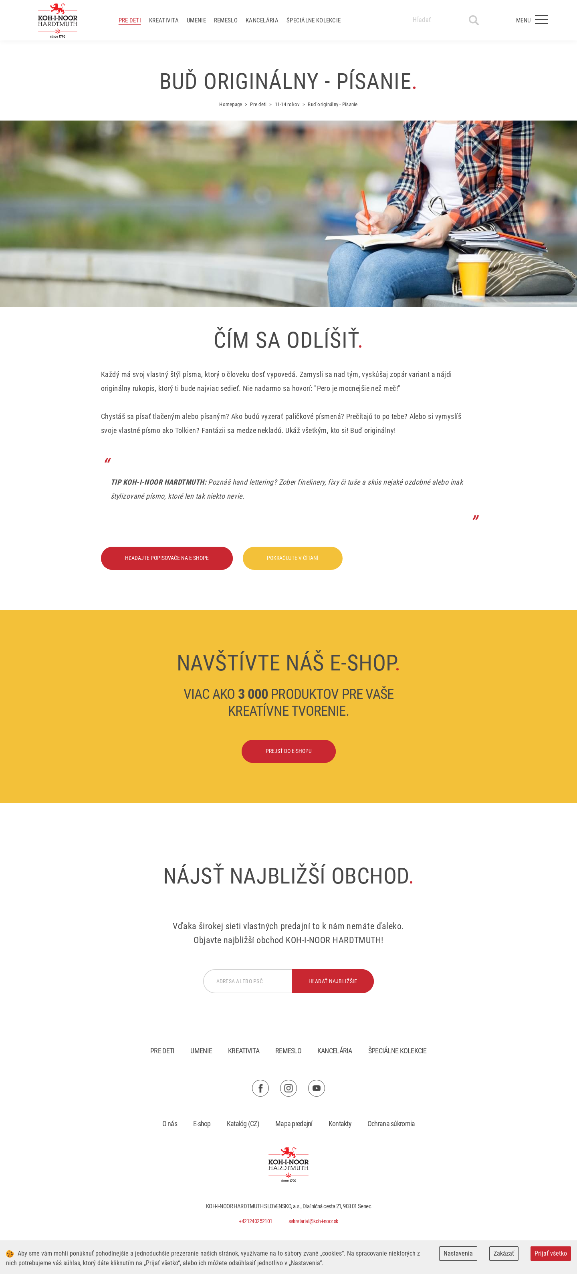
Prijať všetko (551, 1253)
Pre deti (130, 20)
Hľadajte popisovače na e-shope (167, 558)
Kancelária (262, 20)
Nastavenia (458, 1253)
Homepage (230, 104)
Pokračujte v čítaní (293, 558)
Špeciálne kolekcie (313, 20)
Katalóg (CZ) (243, 1123)
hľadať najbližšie (333, 981)
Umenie (196, 20)
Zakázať (504, 1253)
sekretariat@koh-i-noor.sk (313, 1221)
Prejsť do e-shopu (289, 751)
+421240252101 (255, 1221)
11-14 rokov (287, 104)
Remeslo (226, 20)
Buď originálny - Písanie (332, 104)
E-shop (202, 1123)
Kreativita (164, 20)
